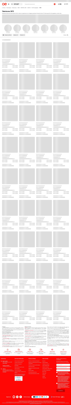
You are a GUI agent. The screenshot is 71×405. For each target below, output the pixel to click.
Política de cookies (31, 366)
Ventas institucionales (45, 365)
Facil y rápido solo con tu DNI (7, 362)
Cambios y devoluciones (18, 362)
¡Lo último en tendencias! (46, 370)
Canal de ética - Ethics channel (47, 368)
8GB (18, 7)
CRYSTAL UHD (23, 7)
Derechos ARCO (31, 370)
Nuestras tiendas (45, 362)
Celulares (43, 374)
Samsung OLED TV (27, 338)
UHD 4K (29, 7)
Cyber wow (44, 373)
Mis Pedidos (16, 365)
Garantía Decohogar (18, 370)
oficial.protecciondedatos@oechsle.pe (35, 403)
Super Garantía (17, 368)
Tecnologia (9, 7)
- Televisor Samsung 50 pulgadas (6, 335)
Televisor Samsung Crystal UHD (29, 330)
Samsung (26, 327)
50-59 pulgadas (35, 7)
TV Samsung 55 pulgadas (6, 338)
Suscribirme (60, 390)
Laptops (43, 376)
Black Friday (51, 345)
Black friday (44, 371)
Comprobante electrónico (33, 372)
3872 (40, 7)
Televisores (14, 7)
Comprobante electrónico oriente (34, 373)
